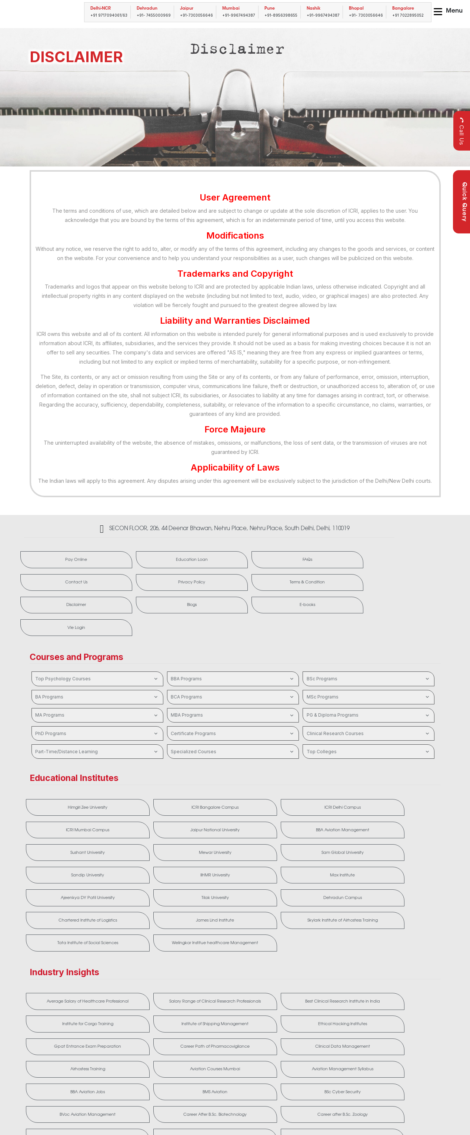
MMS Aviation (149, 1038)
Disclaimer (147, 586)
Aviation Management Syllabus (149, 978)
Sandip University (399, 793)
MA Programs (97, 675)
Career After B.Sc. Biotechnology (149, 1010)
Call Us (461, 131)
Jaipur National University (399, 768)
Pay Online (61, 560)
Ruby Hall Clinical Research (316, 1038)
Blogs (232, 586)
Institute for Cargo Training (316, 914)
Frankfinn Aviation (399, 1010)
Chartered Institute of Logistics (66, 847)
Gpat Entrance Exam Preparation (149, 947)
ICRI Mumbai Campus (316, 768)
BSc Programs (369, 639)
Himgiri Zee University (65, 768)
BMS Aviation (316, 978)
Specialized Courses (233, 711)
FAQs (232, 560)
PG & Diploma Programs (369, 675)
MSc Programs (369, 657)
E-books (318, 586)
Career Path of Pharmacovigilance (233, 947)
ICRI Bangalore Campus (149, 768)
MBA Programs (233, 675)
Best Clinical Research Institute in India (232, 915)
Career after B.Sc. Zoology (232, 1010)
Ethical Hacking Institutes (65, 946)
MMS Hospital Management (232, 1038)
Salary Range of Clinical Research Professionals (149, 915)
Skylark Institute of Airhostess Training (232, 847)
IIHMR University (65, 818)
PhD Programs (97, 693)
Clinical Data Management (316, 946)
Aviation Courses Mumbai (66, 978)
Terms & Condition (61, 586)
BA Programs (97, 657)
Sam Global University (316, 793)
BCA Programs (233, 657)
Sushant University (149, 793)
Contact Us (318, 560)
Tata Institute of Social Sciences (316, 847)
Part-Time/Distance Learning (97, 711)
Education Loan (146, 560)
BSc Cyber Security (400, 978)
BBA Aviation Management (65, 793)
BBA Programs (233, 639)
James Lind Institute (149, 847)
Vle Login (403, 586)
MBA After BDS (65, 1038)
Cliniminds (316, 1010)
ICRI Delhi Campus (232, 768)
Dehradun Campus (399, 818)
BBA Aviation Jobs (232, 978)
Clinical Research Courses (369, 693)
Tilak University (316, 818)
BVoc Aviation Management (66, 1010)
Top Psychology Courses (97, 639)
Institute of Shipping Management (399, 915)
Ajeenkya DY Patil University (232, 818)
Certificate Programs (233, 693)
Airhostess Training (400, 946)
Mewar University (233, 793)
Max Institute (149, 818)
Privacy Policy (403, 560)
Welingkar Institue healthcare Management (399, 847)
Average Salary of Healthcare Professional (65, 915)
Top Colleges (369, 711)
